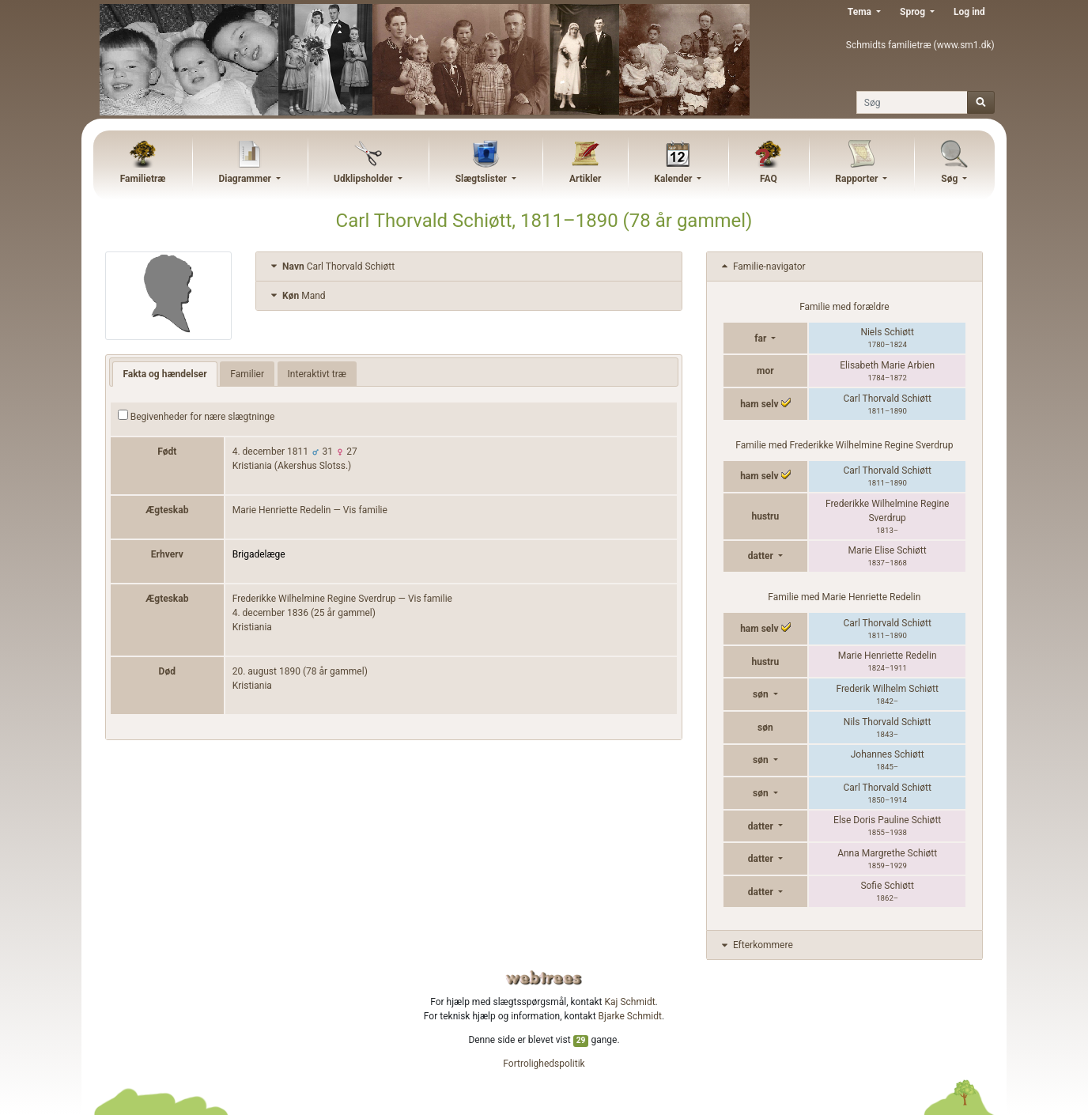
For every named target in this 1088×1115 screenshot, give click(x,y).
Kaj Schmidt (630, 1001)
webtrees (544, 977)
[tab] (469, 267)
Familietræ (143, 178)
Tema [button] (861, 11)
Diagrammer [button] (246, 178)
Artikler (585, 178)
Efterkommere (756, 945)
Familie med (844, 445)
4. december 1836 (270, 612)
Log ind (969, 11)
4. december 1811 (270, 451)
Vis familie (365, 510)
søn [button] (762, 694)
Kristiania (252, 627)
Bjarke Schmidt (630, 1016)
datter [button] (762, 555)
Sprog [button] (913, 11)
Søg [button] (950, 178)
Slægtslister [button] (482, 178)
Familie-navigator (762, 266)
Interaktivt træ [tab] (317, 374)
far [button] (761, 338)
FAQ (768, 178)
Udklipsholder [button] (364, 178)
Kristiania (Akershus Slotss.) (292, 465)
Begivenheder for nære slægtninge (196, 416)
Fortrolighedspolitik (543, 1063)
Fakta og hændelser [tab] (164, 374)
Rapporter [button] (857, 178)
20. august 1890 (266, 671)
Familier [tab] (247, 374)
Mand (296, 295)
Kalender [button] (674, 178)
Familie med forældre (844, 306)
